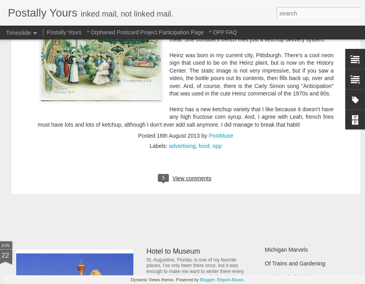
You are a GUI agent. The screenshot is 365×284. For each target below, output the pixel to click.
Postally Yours (64, 32)
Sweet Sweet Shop (56, 183)
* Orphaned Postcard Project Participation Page (145, 32)
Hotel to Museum (173, 251)
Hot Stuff (275, 196)
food (204, 61)
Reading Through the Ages (188, 185)
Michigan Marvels (286, 250)
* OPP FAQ (223, 32)
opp (217, 61)
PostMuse (221, 51)
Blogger (207, 279)
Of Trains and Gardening (295, 263)
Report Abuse (230, 279)
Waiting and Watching (291, 182)
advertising (182, 61)
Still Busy (276, 168)
